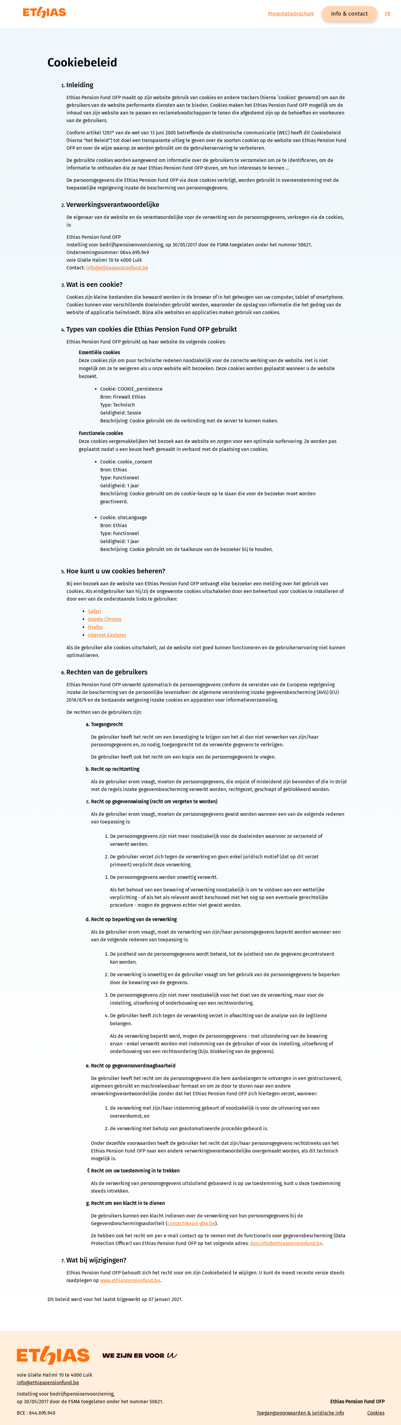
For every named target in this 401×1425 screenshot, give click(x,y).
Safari (94, 611)
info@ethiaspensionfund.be (117, 268)
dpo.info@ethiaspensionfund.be (286, 1243)
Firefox (95, 627)
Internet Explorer (107, 635)
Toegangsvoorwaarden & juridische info (300, 1413)
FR (388, 14)
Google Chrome (105, 619)
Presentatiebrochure (291, 14)
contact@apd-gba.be (191, 1223)
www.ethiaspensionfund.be (130, 1280)
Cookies (375, 1413)
